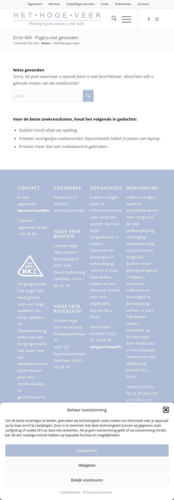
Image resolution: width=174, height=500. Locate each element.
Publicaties (123, 4)
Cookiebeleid (70, 492)
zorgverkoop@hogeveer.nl (116, 346)
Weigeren (87, 465)
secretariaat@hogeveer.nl (43, 210)
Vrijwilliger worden (80, 4)
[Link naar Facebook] (149, 19)
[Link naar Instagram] (157, 19)
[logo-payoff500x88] (72, 19)
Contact (143, 4)
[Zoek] (111, 19)
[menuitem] (35, 4)
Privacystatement (97, 492)
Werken (54, 4)
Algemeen (35, 4)
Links (105, 4)
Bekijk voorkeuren (87, 480)
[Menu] (123, 19)
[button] (166, 409)
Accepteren (87, 450)
